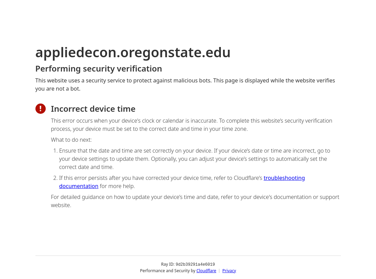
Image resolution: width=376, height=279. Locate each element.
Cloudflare (206, 270)
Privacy (229, 270)
